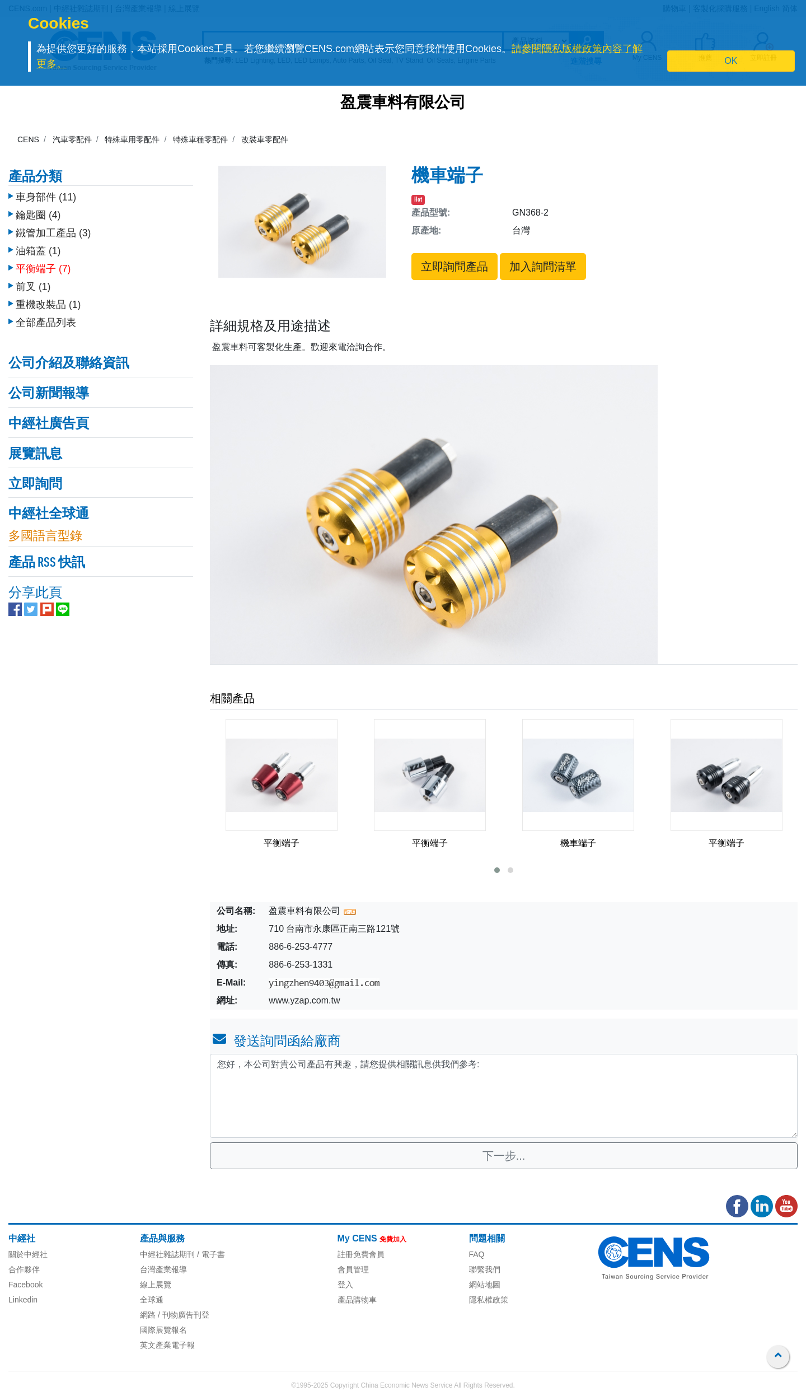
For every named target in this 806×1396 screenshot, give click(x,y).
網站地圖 (484, 1284)
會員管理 (353, 1269)
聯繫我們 (484, 1269)
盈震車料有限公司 (403, 103)
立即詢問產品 (454, 266)
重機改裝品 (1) (48, 296)
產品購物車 (357, 1299)
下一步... (504, 1156)
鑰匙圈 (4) (38, 206)
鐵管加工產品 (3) (53, 224)
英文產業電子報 (167, 1345)
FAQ (477, 1254)
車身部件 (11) (46, 188)
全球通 (151, 1299)
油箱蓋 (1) (38, 242)
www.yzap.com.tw (304, 1000)
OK (730, 61)
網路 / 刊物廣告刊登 (174, 1314)
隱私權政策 (488, 1299)
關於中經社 (28, 1254)
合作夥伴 (24, 1269)
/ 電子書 (210, 1254)
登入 (345, 1284)
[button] (497, 870)
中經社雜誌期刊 (167, 1254)
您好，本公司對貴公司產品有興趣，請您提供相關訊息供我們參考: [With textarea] (504, 1096)
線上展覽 (155, 1284)
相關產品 (232, 698)
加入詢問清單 (543, 266)
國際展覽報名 (163, 1329)
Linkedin (23, 1299)
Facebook (25, 1284)
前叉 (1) (33, 278)
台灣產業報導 (163, 1269)
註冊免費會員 (361, 1254)
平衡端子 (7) (43, 260)
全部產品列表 (46, 314)
